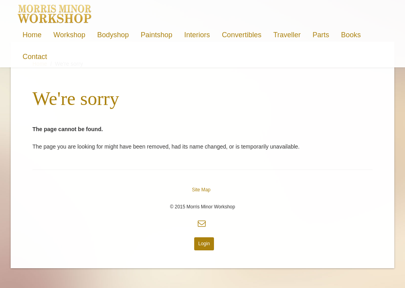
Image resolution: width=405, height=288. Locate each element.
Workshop (69, 35)
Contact (35, 57)
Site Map (201, 190)
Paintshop (156, 35)
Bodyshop (113, 35)
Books (351, 35)
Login (204, 243)
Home (32, 35)
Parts (320, 35)
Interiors (197, 35)
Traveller (287, 35)
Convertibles (241, 35)
